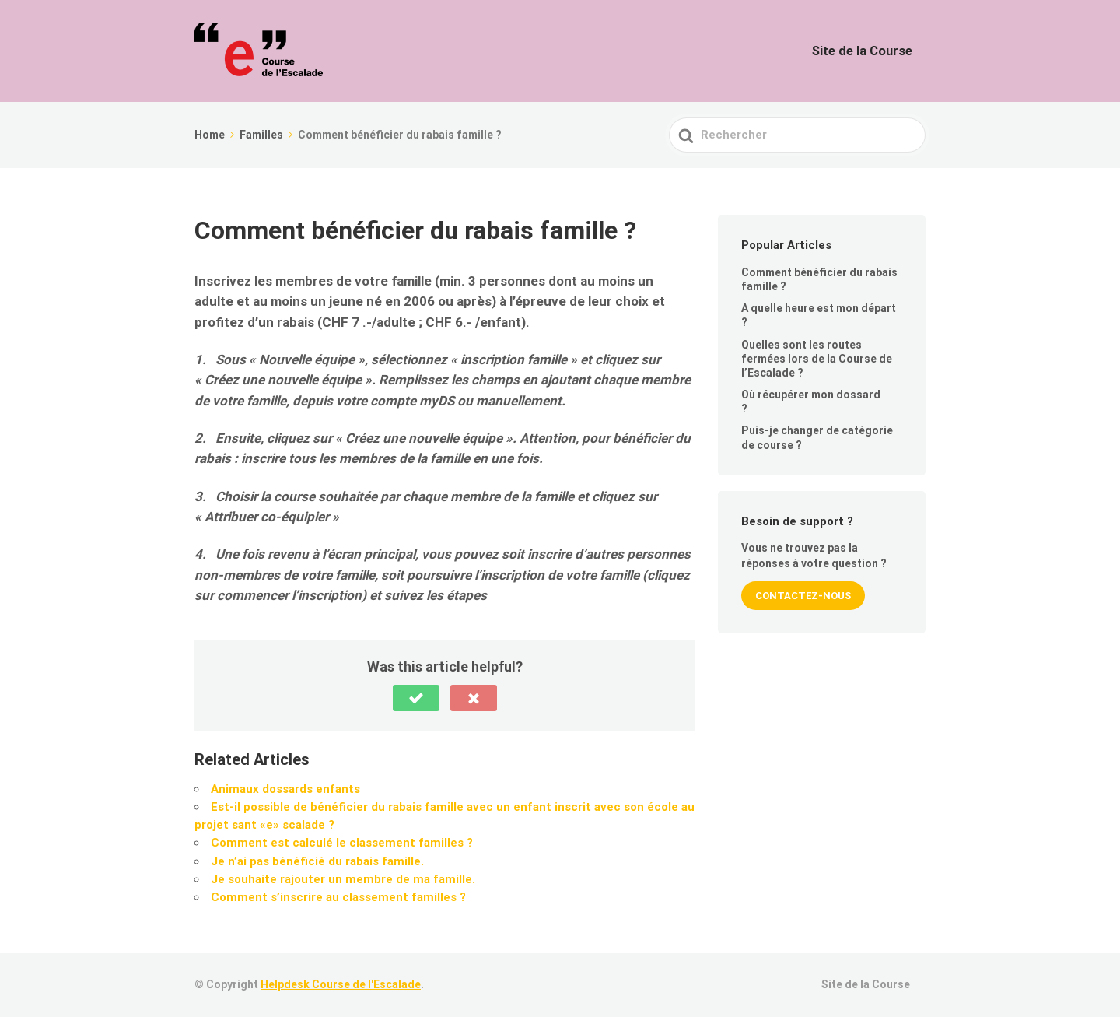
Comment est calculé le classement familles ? (342, 843)
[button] (416, 698)
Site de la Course (871, 51)
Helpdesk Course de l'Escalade (341, 984)
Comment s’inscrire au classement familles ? (338, 897)
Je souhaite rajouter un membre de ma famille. (343, 879)
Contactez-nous (803, 595)
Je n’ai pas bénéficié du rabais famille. (317, 861)
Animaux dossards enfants (285, 789)
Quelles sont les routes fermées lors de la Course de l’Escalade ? (816, 358)
